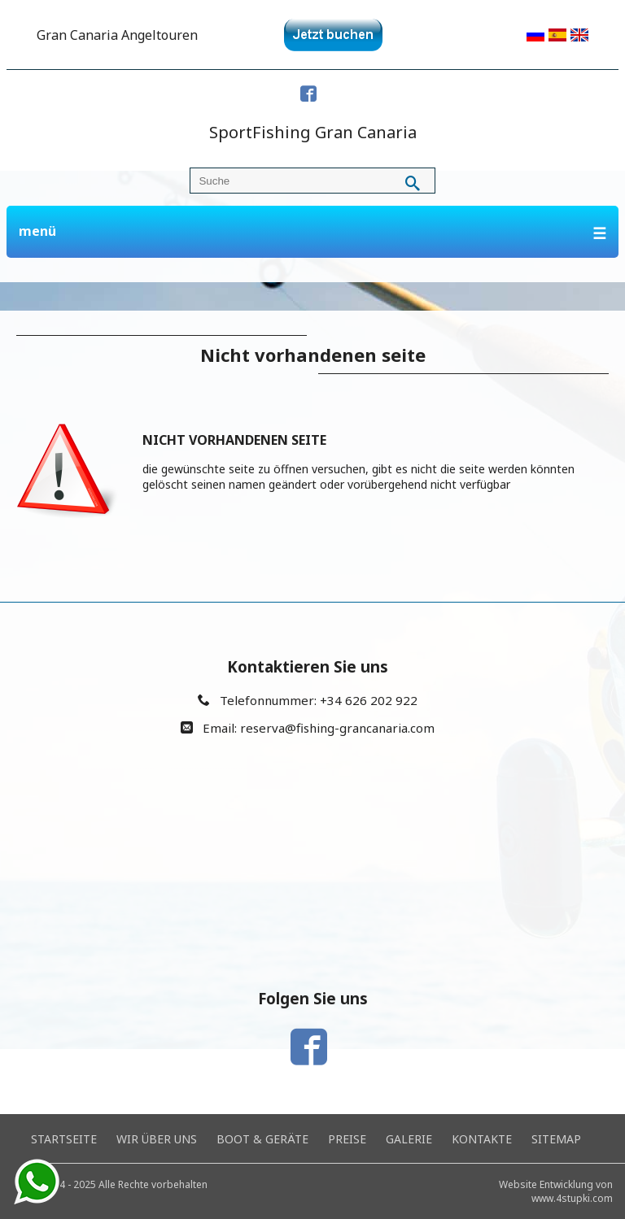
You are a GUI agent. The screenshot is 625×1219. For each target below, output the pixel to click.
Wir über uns (156, 1139)
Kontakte (482, 1139)
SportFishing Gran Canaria (313, 132)
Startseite (64, 1139)
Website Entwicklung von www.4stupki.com (556, 1191)
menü (313, 233)
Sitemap (556, 1139)
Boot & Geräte (262, 1139)
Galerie (409, 1139)
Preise (347, 1139)
